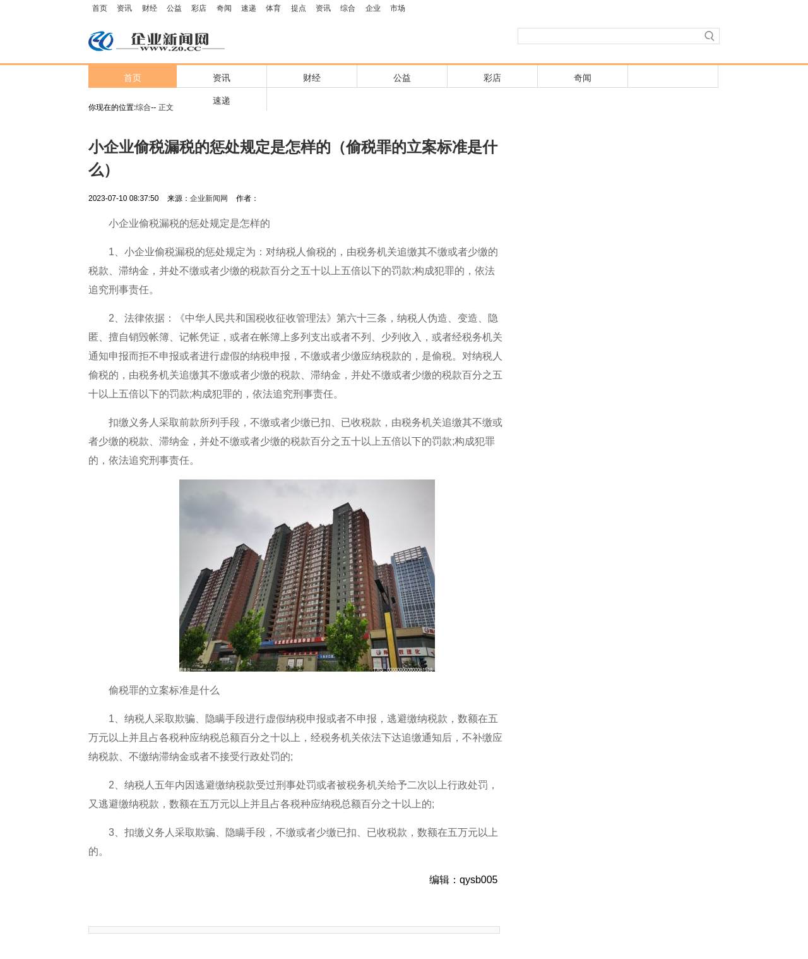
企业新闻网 (209, 198)
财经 (149, 8)
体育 (273, 8)
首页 (99, 8)
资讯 (124, 8)
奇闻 (224, 8)
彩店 (198, 8)
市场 (397, 8)
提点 (298, 8)
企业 (373, 8)
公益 (174, 8)
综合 (347, 8)
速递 (248, 8)
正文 (166, 107)
